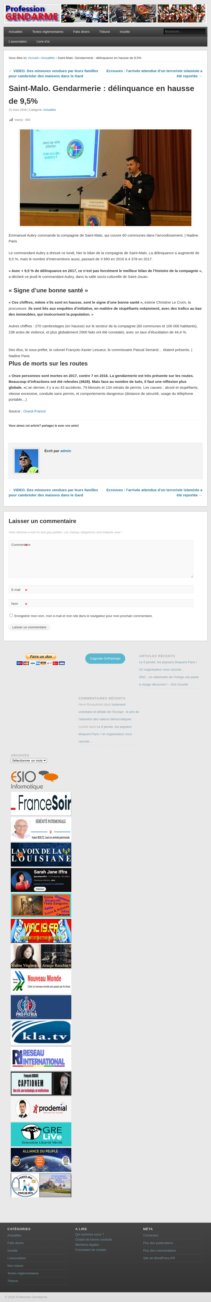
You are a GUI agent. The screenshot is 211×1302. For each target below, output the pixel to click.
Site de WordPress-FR (159, 1258)
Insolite (125, 32)
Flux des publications (158, 1243)
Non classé (15, 1266)
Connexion (150, 1235)
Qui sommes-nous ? (89, 1234)
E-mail (19, 590)
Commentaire (19, 545)
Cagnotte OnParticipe (105, 658)
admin (65, 451)
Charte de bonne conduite (93, 1239)
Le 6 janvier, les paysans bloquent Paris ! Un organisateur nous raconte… (105, 734)
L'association (16, 1258)
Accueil (33, 58)
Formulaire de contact (90, 1250)
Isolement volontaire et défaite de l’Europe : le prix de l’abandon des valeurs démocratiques (109, 712)
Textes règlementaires (47, 32)
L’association (18, 41)
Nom (19, 604)
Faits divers (81, 32)
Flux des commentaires (159, 1250)
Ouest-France (34, 411)
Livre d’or (43, 41)
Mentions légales (87, 1244)
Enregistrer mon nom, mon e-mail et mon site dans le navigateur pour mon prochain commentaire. (83, 616)
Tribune (104, 32)
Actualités (15, 32)
